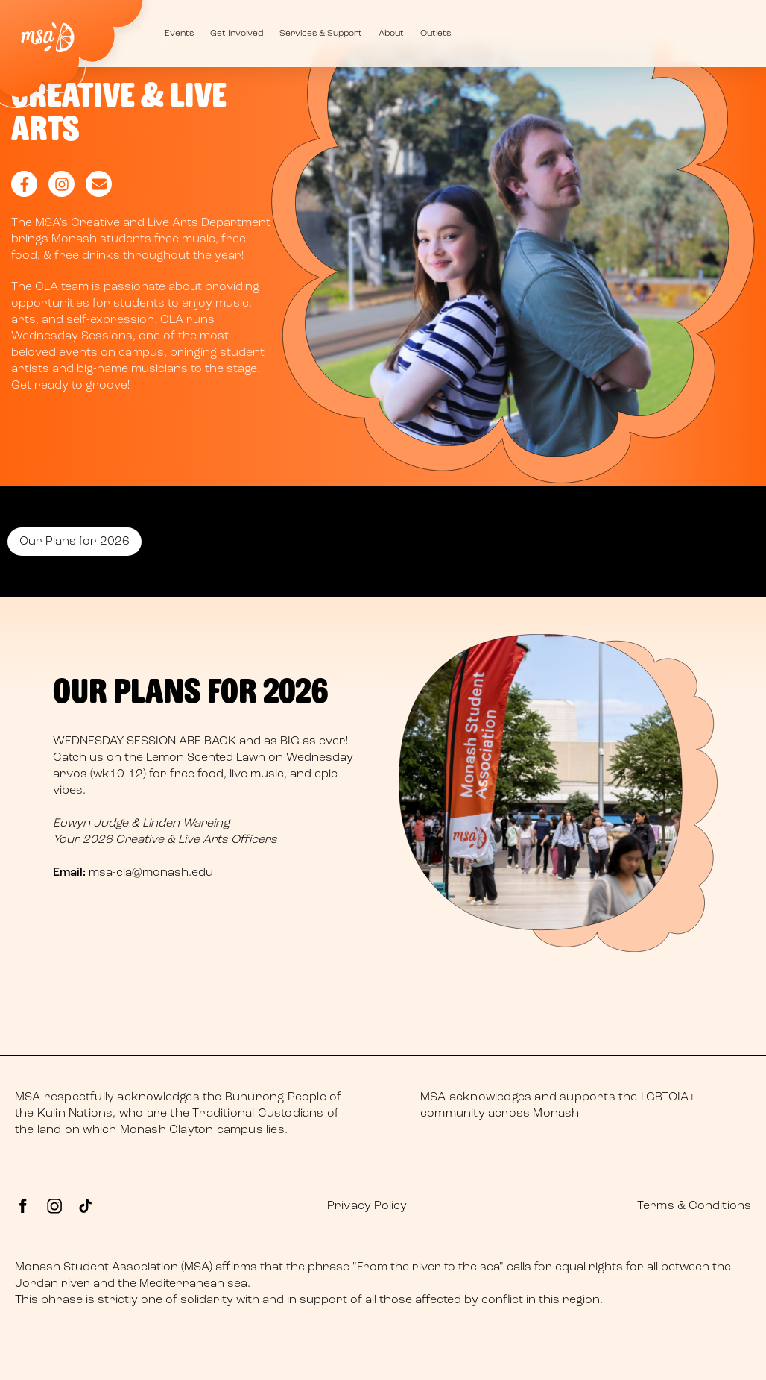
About (391, 33)
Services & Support (320, 33)
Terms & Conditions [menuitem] (694, 1206)
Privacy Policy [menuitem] (367, 1206)
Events (179, 33)
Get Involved (236, 33)
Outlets (435, 33)
